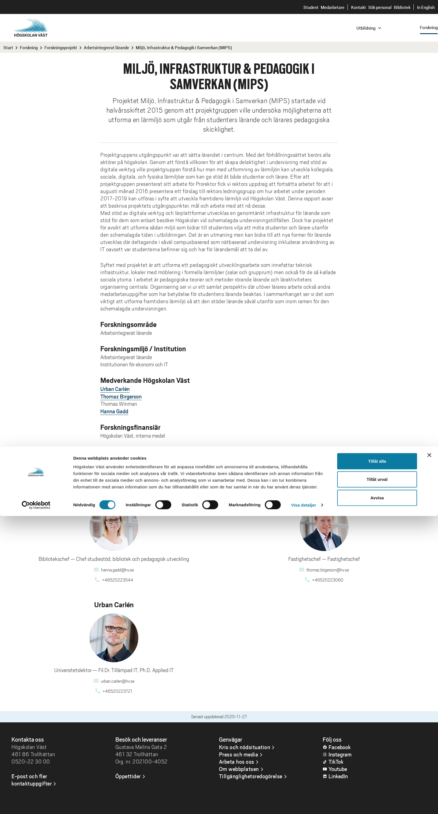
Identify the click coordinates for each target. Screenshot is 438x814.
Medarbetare (332, 7)
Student (310, 7)
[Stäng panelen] (429, 753)
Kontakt (358, 7)
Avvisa (377, 795)
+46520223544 (117, 580)
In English (426, 7)
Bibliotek (402, 7)
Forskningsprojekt (60, 47)
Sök (372, 21)
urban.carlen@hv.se (117, 681)
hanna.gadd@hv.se (117, 570)
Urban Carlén (115, 388)
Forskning (29, 47)
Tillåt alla (377, 759)
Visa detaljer (303, 803)
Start (8, 47)
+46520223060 (327, 580)
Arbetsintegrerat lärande (106, 47)
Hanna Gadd (114, 411)
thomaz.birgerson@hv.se (327, 570)
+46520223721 (117, 691)
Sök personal (380, 7)
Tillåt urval (377, 777)
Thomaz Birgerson (121, 396)
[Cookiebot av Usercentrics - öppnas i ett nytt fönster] (36, 803)
